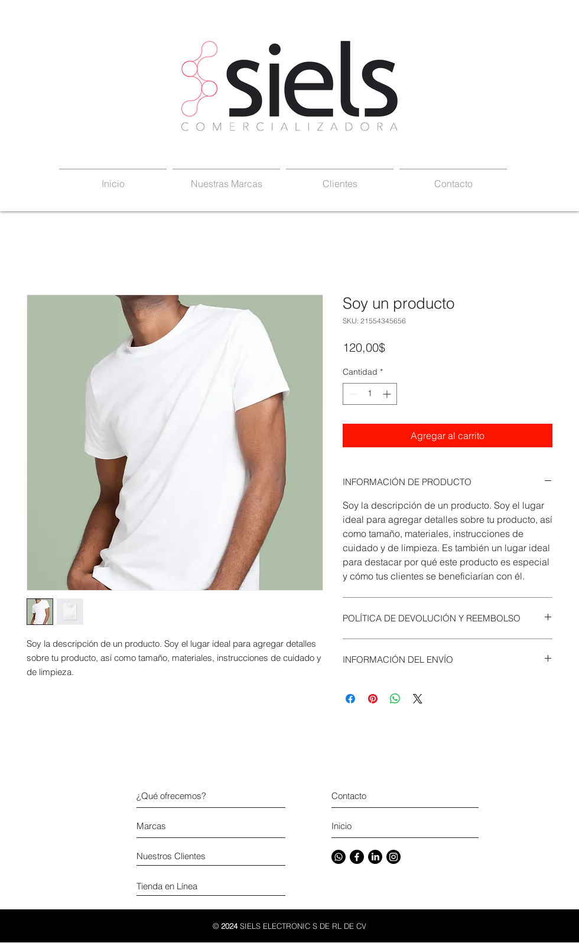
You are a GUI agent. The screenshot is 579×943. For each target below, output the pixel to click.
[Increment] (387, 394)
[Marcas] (181, 826)
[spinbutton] (369, 394)
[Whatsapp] (338, 857)
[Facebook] (357, 857)
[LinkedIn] (375, 857)
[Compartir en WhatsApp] (395, 699)
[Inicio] (376, 826)
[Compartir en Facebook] (350, 699)
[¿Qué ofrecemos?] (192, 796)
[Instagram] (393, 857)
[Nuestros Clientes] (192, 856)
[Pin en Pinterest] (373, 699)
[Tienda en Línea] (192, 886)
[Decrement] (351, 394)
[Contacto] (401, 796)
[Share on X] (418, 699)
